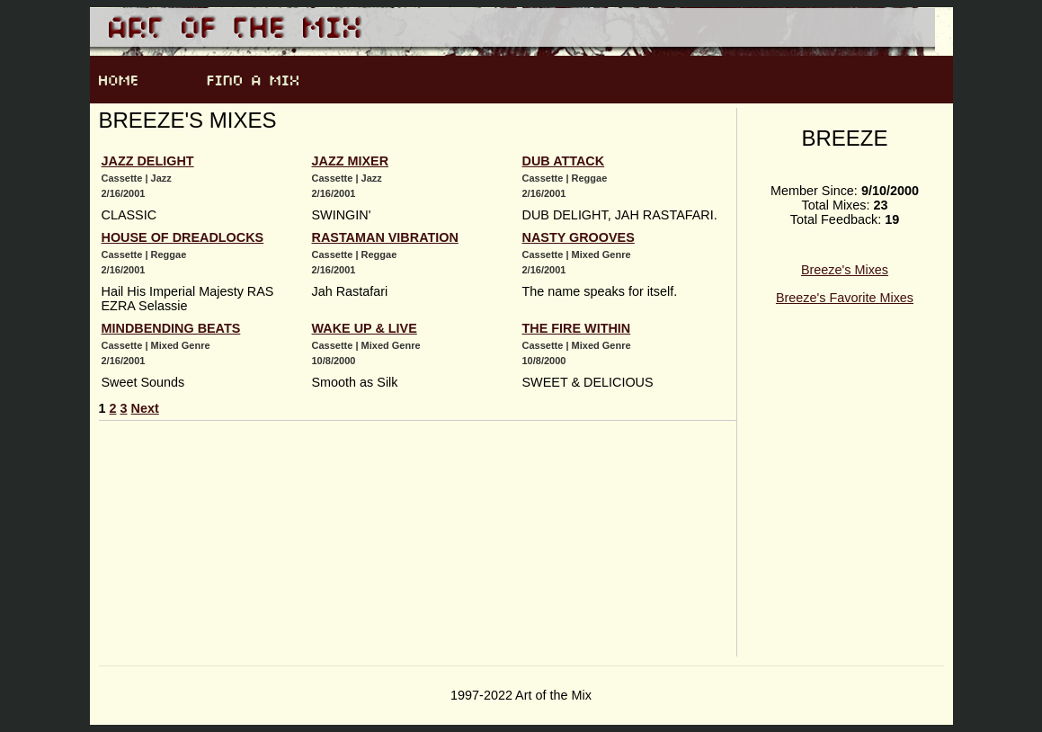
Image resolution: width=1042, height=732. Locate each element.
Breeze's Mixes (844, 270)
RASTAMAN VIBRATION (385, 237)
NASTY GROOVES (578, 237)
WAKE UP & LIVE (364, 328)
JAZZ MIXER (350, 161)
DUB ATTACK (563, 161)
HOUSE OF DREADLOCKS (183, 237)
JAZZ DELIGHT (148, 161)
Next (145, 408)
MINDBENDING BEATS (171, 328)
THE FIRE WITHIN (576, 328)
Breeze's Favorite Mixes (844, 297)
